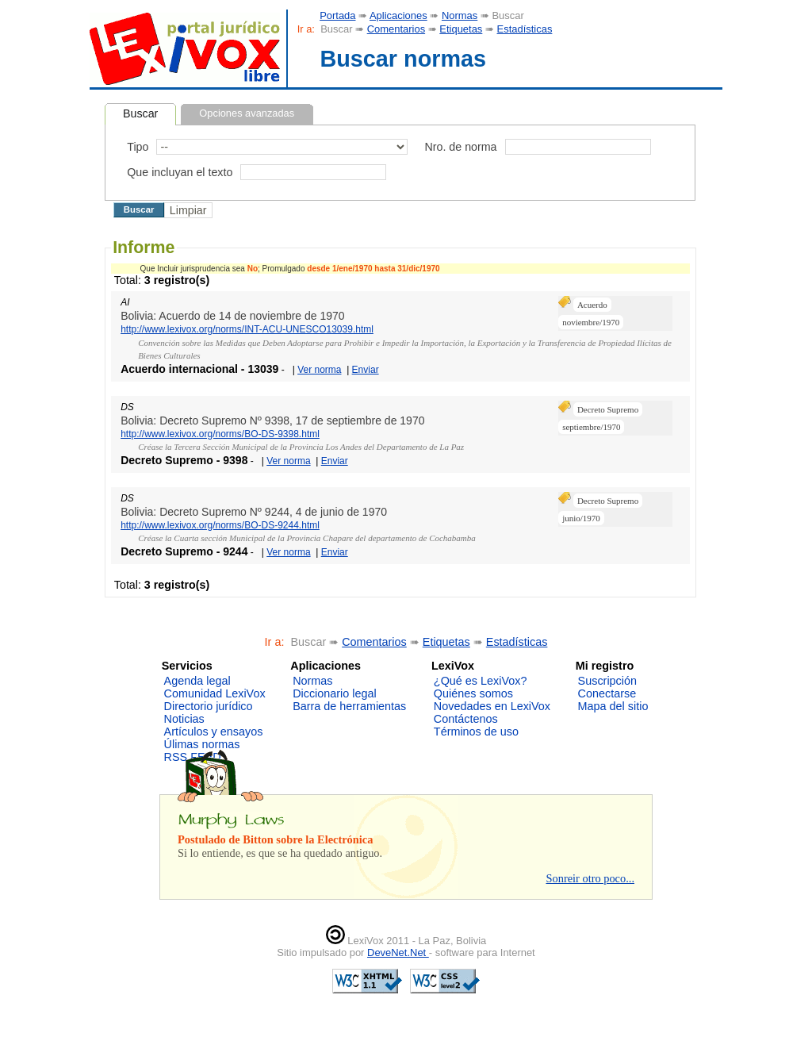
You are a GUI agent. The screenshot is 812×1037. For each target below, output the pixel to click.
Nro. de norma (460, 146)
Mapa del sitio (613, 706)
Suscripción (607, 680)
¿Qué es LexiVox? (480, 680)
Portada (337, 15)
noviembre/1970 (590, 322)
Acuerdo (592, 304)
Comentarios (396, 29)
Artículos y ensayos (213, 731)
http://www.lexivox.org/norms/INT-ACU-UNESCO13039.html (247, 329)
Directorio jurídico (208, 706)
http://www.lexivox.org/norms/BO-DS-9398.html (220, 434)
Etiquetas (460, 29)
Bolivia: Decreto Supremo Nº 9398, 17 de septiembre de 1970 (272, 420)
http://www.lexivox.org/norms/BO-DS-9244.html (220, 525)
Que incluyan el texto (179, 172)
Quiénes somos (473, 693)
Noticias (184, 718)
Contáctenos (466, 718)
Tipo (137, 146)
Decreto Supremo (607, 409)
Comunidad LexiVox (215, 693)
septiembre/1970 (591, 427)
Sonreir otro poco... (590, 878)
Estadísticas (525, 29)
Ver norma (319, 369)
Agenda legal (197, 680)
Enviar (365, 369)
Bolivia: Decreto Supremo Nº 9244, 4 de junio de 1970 (254, 511)
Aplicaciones (398, 15)
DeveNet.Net (398, 952)
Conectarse (607, 693)
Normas (459, 15)
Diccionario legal (335, 693)
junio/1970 (581, 518)
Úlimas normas (202, 744)
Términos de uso (476, 731)
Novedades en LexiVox (492, 706)
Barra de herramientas (349, 706)
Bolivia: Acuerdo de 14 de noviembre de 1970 (233, 315)
